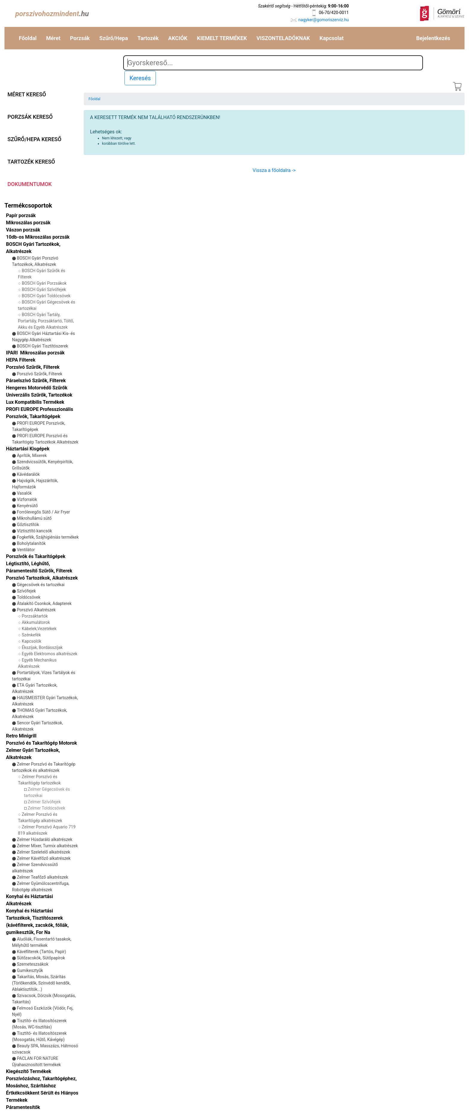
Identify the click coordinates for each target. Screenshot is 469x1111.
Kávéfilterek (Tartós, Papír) (41, 951)
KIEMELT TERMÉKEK (222, 38)
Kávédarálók (28, 474)
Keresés (140, 78)
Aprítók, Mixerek (32, 455)
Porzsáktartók (35, 616)
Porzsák (80, 38)
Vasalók (24, 493)
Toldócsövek (28, 597)
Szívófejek (26, 591)
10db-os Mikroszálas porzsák (38, 237)
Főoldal (27, 38)
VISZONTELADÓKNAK (283, 38)
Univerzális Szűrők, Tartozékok (39, 395)
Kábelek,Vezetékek (39, 628)
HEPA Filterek (20, 360)
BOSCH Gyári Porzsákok (44, 283)
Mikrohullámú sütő (34, 518)
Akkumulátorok (36, 622)
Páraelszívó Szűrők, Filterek (36, 380)
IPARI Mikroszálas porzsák (35, 353)
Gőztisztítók (28, 524)
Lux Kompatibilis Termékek (35, 402)
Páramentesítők (23, 1107)
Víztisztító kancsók (34, 530)
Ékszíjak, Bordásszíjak (42, 647)
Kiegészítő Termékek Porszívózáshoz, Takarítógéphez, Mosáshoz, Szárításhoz (41, 1079)
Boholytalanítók (31, 543)
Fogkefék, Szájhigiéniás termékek (48, 537)
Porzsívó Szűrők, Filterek (33, 367)
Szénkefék (31, 635)
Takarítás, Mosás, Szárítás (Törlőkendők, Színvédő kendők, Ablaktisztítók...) (41, 983)
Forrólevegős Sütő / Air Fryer (43, 512)
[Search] (273, 62)
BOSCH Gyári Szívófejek (44, 289)
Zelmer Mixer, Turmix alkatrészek (47, 845)
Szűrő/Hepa (113, 38)
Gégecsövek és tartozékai (40, 584)
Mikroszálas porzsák (28, 222)
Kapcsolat (331, 38)
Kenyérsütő (27, 505)
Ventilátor (26, 549)
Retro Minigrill (21, 736)
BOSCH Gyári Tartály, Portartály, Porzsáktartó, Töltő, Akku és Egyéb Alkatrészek (46, 321)
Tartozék (148, 38)
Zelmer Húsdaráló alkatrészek (44, 839)
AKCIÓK (177, 38)
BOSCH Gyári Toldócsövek (46, 295)
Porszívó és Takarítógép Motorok (41, 743)
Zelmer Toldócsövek (46, 808)
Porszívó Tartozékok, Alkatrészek (42, 578)
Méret (53, 38)
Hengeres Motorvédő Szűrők (36, 388)
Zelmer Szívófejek (44, 801)
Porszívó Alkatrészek (36, 609)
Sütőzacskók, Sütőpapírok (41, 957)
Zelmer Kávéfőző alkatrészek (43, 858)
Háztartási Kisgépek (27, 449)
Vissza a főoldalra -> (274, 170)
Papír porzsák (21, 215)
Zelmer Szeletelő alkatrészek (43, 852)
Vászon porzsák (23, 230)
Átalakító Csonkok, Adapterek (44, 603)
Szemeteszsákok (32, 964)
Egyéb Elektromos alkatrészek (49, 653)
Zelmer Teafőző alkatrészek (42, 877)
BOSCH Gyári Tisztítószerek (42, 346)
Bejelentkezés (433, 38)
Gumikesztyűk (30, 970)
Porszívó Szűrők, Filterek (39, 373)
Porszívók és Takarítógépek (36, 556)
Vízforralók (27, 499)
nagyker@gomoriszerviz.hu (324, 19)
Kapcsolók (31, 641)
